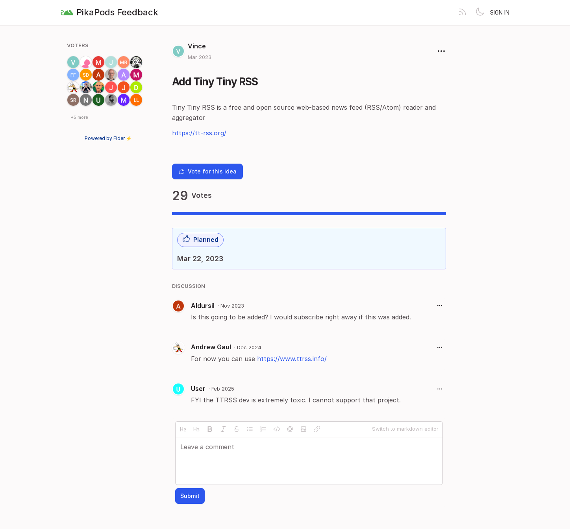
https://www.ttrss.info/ (292, 359)
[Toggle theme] (480, 12)
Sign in (499, 12)
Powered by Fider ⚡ (108, 138)
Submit (190, 495)
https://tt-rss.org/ (199, 133)
